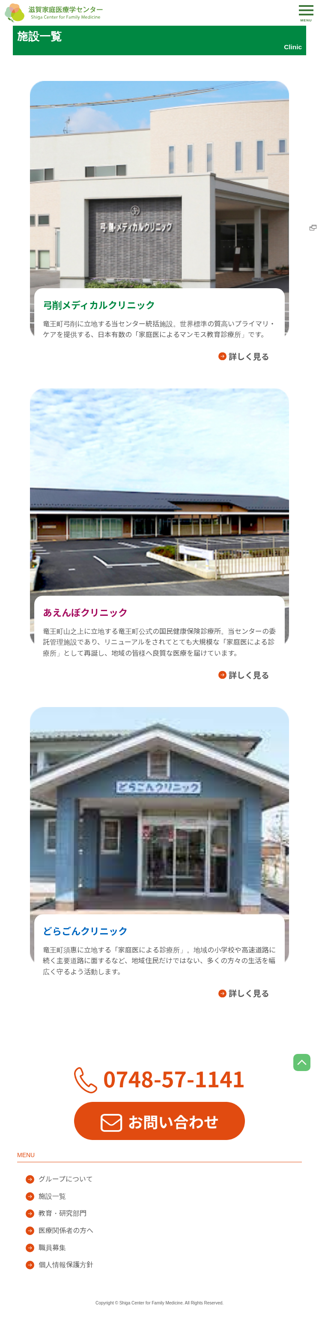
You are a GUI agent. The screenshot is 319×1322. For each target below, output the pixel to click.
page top (301, 1062)
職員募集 (52, 1247)
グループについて (66, 1179)
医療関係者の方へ (66, 1230)
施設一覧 (52, 1196)
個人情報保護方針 (66, 1264)
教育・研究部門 (62, 1213)
